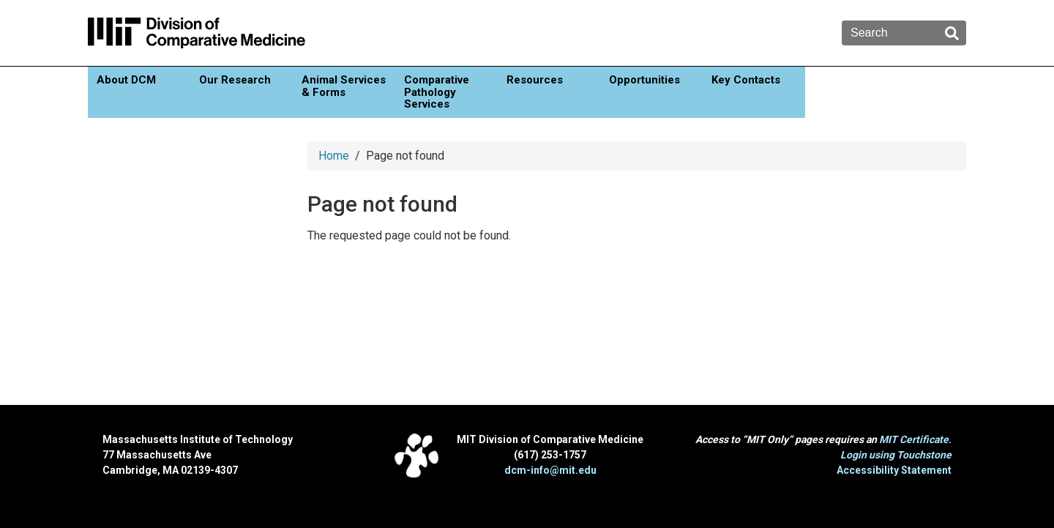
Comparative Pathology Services (436, 92)
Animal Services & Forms (344, 86)
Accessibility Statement (894, 470)
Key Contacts (745, 79)
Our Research (235, 79)
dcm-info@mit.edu (550, 470)
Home (333, 156)
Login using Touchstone (896, 455)
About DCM (126, 79)
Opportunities (644, 79)
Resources (535, 79)
